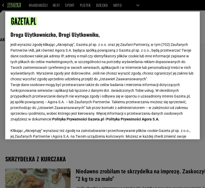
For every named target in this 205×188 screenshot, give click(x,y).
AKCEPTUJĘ (177, 129)
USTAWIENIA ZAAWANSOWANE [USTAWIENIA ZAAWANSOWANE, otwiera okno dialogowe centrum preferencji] (44, 129)
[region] (102, 75)
